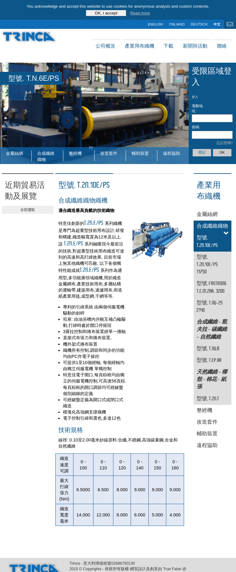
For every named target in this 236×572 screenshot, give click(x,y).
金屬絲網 (14, 153)
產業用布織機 (139, 46)
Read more (140, 13)
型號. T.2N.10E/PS (207, 241)
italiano (176, 24)
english (155, 24)
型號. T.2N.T (208, 399)
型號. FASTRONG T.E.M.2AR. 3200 (211, 287)
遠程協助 (171, 153)
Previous (9, 113)
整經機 (75, 153)
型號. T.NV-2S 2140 (210, 306)
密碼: (196, 127)
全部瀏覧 (27, 210)
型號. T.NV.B (208, 348)
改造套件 (108, 153)
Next (179, 113)
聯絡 (222, 46)
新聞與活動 (195, 46)
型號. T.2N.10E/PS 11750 (207, 265)
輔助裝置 (140, 153)
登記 (202, 152)
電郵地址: (197, 108)
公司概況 (105, 46)
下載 (168, 46)
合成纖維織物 (45, 156)
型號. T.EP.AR (209, 360)
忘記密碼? (224, 143)
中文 (217, 24)
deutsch (199, 24)
